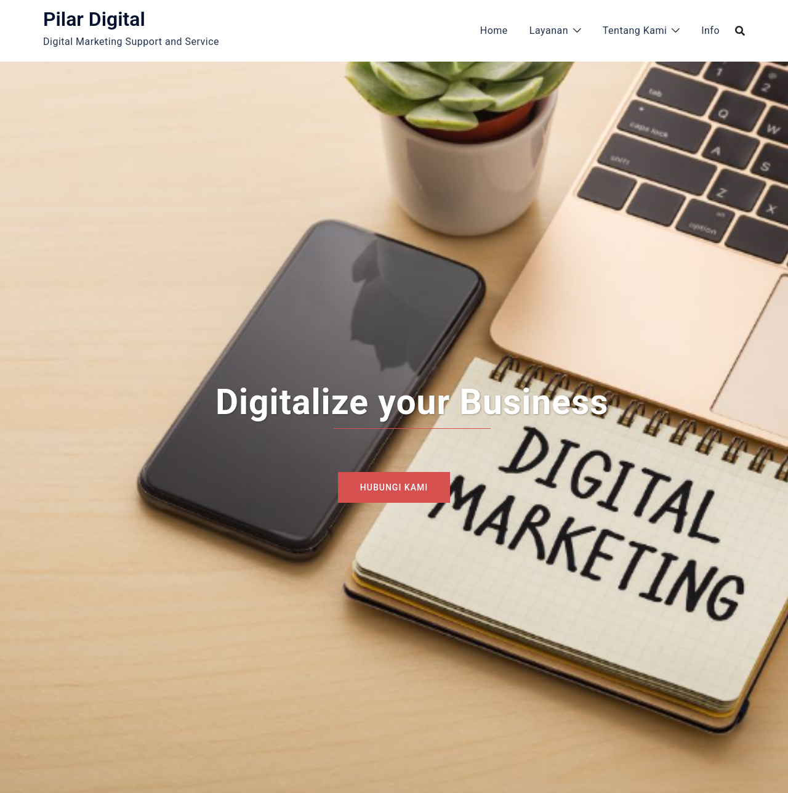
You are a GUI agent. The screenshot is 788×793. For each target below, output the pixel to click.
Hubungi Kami (394, 487)
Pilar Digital (94, 19)
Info (710, 30)
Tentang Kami (635, 30)
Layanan (548, 30)
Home (494, 30)
